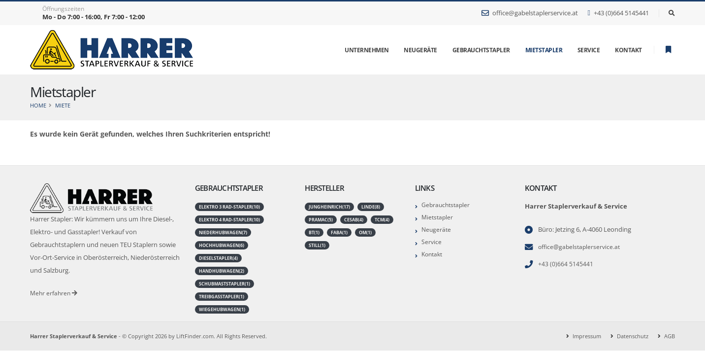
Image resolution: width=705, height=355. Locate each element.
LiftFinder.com (195, 336)
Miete (62, 105)
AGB (669, 336)
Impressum (587, 336)
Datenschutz (632, 336)
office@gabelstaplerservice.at (529, 13)
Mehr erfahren (54, 293)
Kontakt (433, 254)
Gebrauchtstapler (447, 205)
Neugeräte (436, 229)
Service (431, 242)
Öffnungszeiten (63, 8)
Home (38, 105)
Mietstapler (544, 50)
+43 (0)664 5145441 (618, 13)
